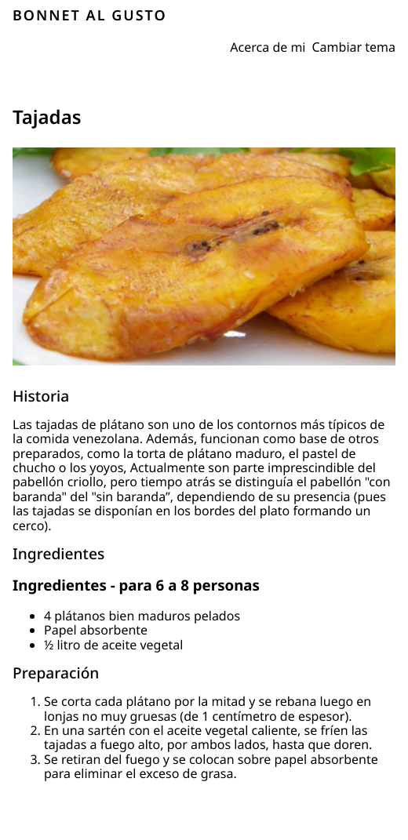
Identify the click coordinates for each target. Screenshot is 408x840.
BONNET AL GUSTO (90, 15)
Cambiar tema (354, 47)
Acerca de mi (267, 47)
